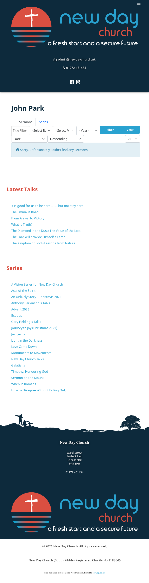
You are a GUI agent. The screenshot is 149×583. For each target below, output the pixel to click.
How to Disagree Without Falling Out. (38, 390)
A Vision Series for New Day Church (37, 284)
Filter (110, 130)
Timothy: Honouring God (29, 371)
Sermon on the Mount (27, 378)
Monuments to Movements (31, 353)
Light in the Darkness (26, 340)
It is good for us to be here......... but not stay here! (48, 206)
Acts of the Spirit (23, 290)
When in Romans (23, 384)
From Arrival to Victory (27, 218)
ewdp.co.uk (99, 572)
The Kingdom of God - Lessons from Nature (43, 243)
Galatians (18, 365)
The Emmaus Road (25, 212)
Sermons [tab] (25, 122)
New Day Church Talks (27, 359)
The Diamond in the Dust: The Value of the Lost (46, 231)
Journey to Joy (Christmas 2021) (34, 328)
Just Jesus (18, 334)
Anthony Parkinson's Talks (30, 303)
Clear (130, 130)
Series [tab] (43, 122)
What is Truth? (22, 224)
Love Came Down (24, 347)
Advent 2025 (20, 309)
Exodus (16, 315)
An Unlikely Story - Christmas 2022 (36, 297)
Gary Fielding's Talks (26, 322)
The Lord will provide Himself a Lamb (38, 237)
